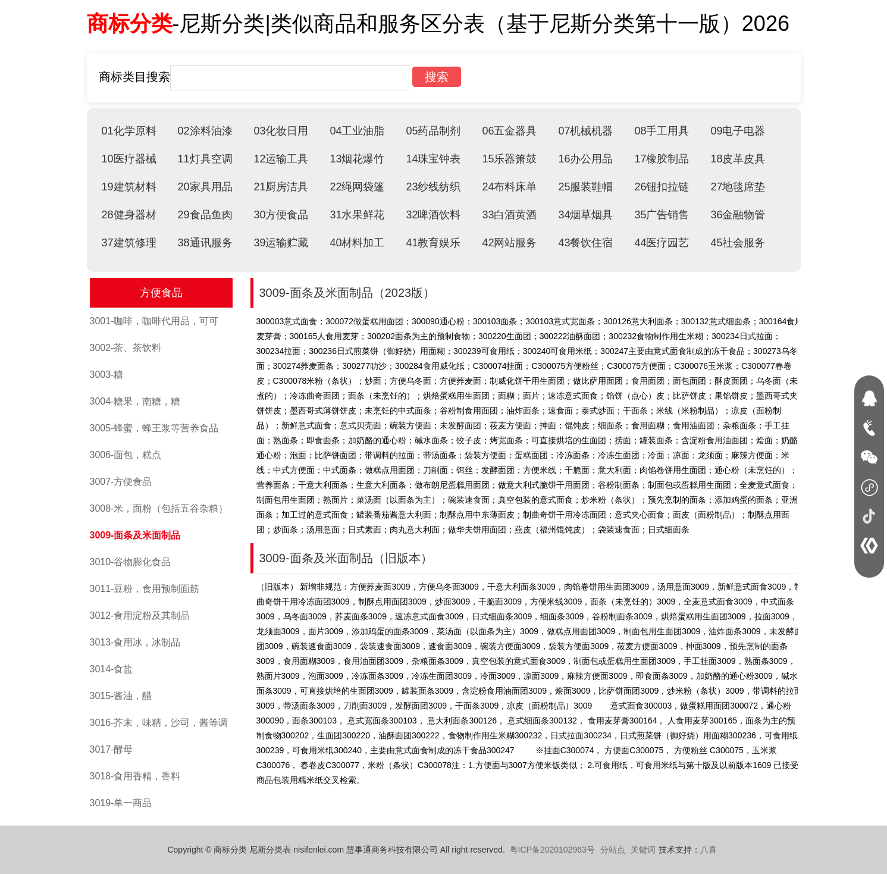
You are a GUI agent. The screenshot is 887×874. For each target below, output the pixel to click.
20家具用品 (204, 187)
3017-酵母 (111, 749)
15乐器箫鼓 (509, 159)
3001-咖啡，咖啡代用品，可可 (154, 321)
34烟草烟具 (585, 215)
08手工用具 (661, 131)
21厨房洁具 (280, 187)
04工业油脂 (357, 131)
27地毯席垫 (737, 187)
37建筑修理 (129, 243)
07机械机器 (585, 131)
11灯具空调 (204, 159)
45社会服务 (737, 243)
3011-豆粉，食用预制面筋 (145, 589)
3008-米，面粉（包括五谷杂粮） (159, 508)
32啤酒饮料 (433, 215)
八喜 (708, 849)
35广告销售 (661, 215)
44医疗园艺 (661, 243)
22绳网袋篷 (357, 187)
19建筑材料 (129, 187)
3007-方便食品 (121, 482)
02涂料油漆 (204, 131)
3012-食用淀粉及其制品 (140, 615)
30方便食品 (280, 215)
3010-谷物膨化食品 (130, 562)
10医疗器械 (129, 159)
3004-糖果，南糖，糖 (135, 401)
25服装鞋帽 (585, 187)
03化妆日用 (280, 131)
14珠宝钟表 (433, 159)
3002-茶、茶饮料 (126, 348)
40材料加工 (357, 243)
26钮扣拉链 (661, 187)
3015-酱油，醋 (121, 696)
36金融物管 (737, 215)
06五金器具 (509, 131)
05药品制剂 (433, 131)
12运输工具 (280, 159)
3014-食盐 (111, 669)
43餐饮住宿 (585, 243)
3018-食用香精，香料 (135, 776)
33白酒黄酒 (509, 215)
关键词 (643, 849)
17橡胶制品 (661, 159)
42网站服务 (509, 243)
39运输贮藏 (280, 243)
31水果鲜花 (357, 215)
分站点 (612, 849)
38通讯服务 (204, 243)
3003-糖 (107, 374)
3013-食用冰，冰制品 (135, 642)
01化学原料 (129, 131)
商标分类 (130, 23)
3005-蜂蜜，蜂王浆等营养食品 (154, 428)
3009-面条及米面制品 (135, 535)
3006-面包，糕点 (126, 455)
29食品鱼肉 (204, 215)
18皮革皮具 (737, 159)
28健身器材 (129, 215)
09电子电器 (737, 131)
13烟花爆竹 (357, 159)
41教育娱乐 (433, 243)
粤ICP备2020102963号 (552, 849)
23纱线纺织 (433, 187)
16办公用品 (585, 159)
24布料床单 (509, 187)
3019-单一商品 (121, 803)
